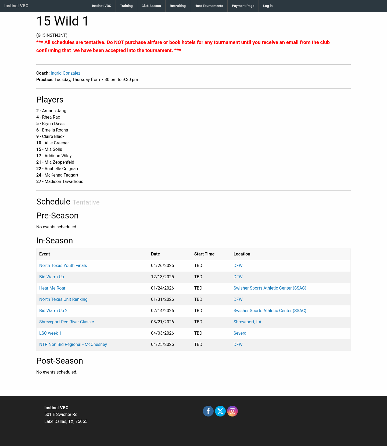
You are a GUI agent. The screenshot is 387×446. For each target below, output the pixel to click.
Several (241, 333)
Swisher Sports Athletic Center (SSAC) (270, 288)
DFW (238, 265)
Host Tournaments (209, 6)
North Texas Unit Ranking (63, 299)
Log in (268, 6)
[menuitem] (102, 6)
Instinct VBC (16, 5)
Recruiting (178, 6)
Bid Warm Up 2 (53, 310)
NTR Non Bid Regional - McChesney (73, 344)
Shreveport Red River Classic (66, 321)
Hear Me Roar (52, 288)
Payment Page (243, 6)
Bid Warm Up (51, 276)
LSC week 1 (50, 333)
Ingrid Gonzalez (65, 73)
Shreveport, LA (247, 321)
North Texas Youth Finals (63, 265)
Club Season (151, 6)
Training (126, 6)
